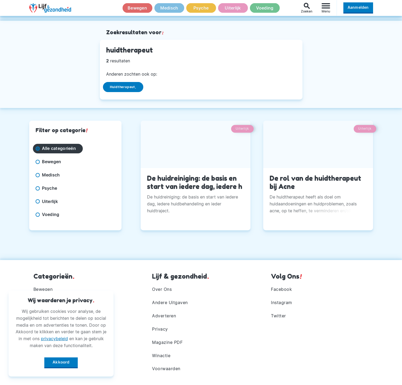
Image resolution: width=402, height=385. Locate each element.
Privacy (160, 329)
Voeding (265, 10)
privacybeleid (54, 337)
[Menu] (325, 10)
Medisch (169, 10)
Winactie (161, 355)
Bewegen (137, 10)
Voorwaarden (166, 368)
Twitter (278, 315)
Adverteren (164, 315)
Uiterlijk (233, 10)
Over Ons (162, 289)
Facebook (281, 289)
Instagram (281, 302)
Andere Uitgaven (170, 302)
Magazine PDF (167, 342)
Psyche (201, 10)
